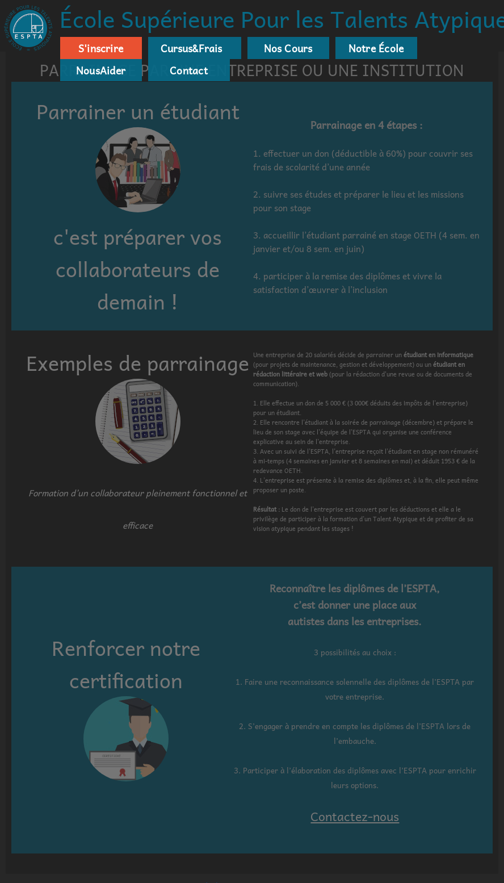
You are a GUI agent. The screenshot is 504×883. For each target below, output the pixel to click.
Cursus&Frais (189, 48)
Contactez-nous (354, 816)
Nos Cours (288, 48)
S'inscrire (100, 48)
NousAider (100, 70)
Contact (189, 70)
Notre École (376, 48)
